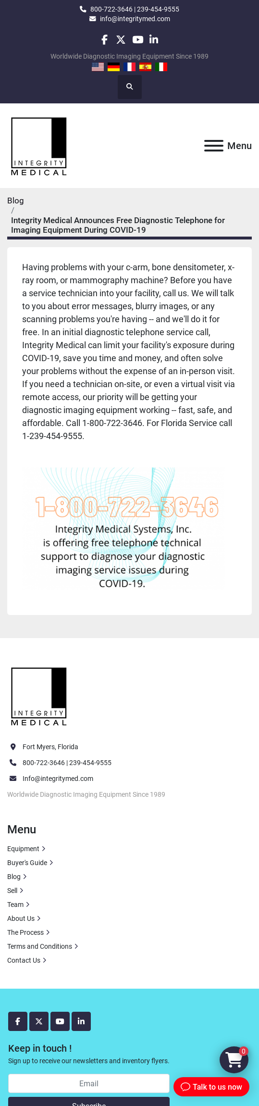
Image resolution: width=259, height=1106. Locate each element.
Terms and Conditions (39, 946)
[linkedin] (154, 40)
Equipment (23, 849)
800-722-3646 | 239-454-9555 (134, 9)
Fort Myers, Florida (50, 747)
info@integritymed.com (135, 19)
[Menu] (213, 145)
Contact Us (23, 960)
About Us (21, 918)
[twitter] (121, 40)
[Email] (89, 1083)
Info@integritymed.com (58, 778)
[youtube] (138, 40)
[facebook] (104, 40)
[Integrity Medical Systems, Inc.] (39, 695)
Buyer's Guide (27, 863)
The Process (25, 932)
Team (15, 904)
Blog (15, 200)
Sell (12, 890)
